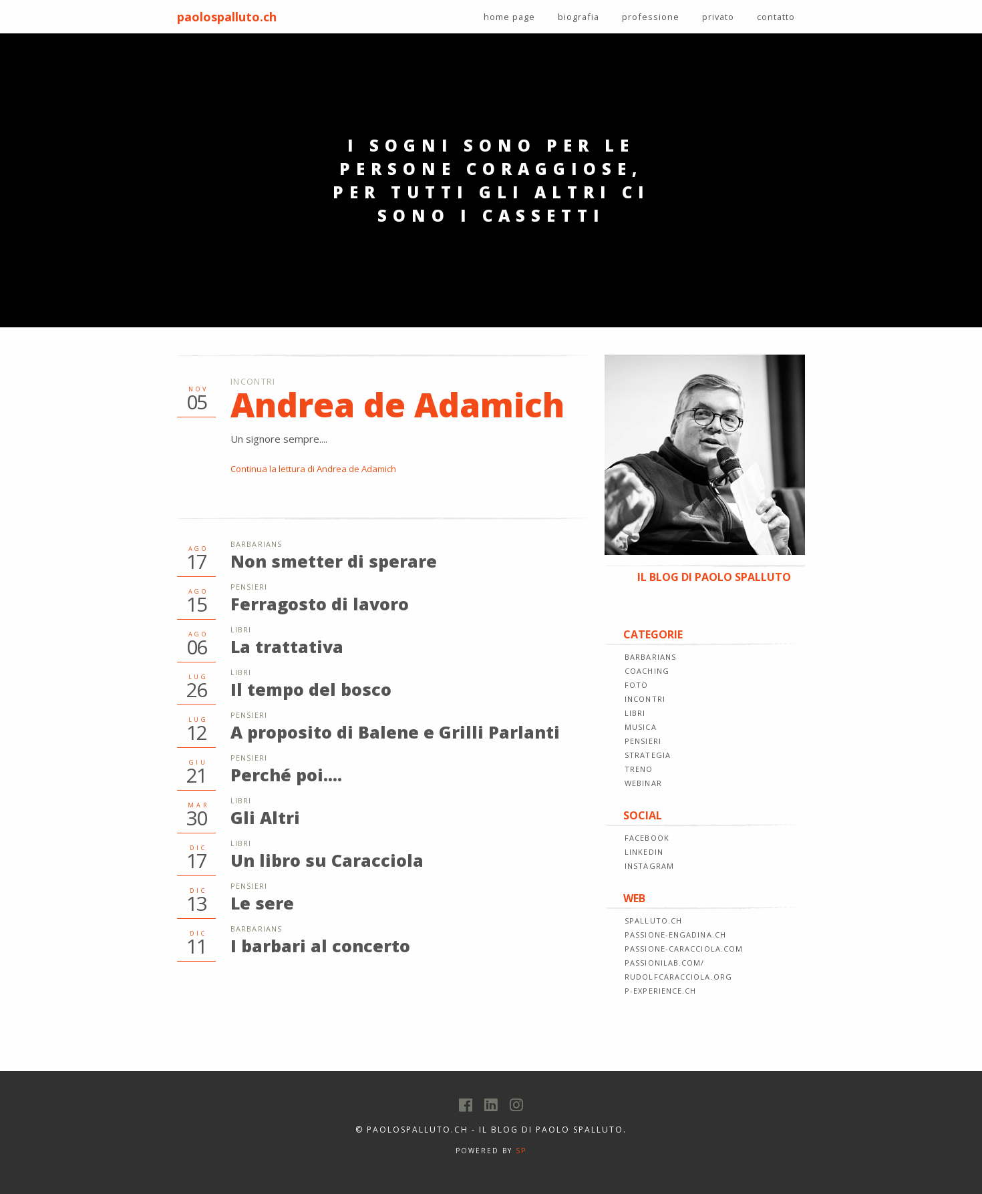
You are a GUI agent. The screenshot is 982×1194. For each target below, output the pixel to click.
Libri (241, 629)
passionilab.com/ (665, 963)
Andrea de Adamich (397, 404)
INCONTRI (645, 699)
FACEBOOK (647, 838)
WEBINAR (643, 783)
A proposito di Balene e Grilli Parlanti (395, 732)
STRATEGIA (648, 755)
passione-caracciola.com (684, 949)
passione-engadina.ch (675, 935)
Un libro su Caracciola (327, 860)
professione (650, 17)
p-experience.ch (661, 991)
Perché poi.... (286, 774)
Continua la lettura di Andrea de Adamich (313, 469)
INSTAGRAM (649, 866)
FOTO (636, 685)
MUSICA (641, 727)
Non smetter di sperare (333, 561)
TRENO (639, 769)
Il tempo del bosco (310, 689)
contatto (776, 17)
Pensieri (248, 587)
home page (509, 17)
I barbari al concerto (320, 945)
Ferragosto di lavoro (319, 603)
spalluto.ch (653, 921)
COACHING (647, 671)
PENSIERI (643, 741)
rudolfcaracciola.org (678, 977)
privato (718, 17)
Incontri (252, 381)
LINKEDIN (644, 852)
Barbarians (256, 544)
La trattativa (286, 646)
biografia (578, 17)
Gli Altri (265, 817)
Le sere (262, 902)
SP (521, 1150)
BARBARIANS (650, 657)
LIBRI (635, 713)
